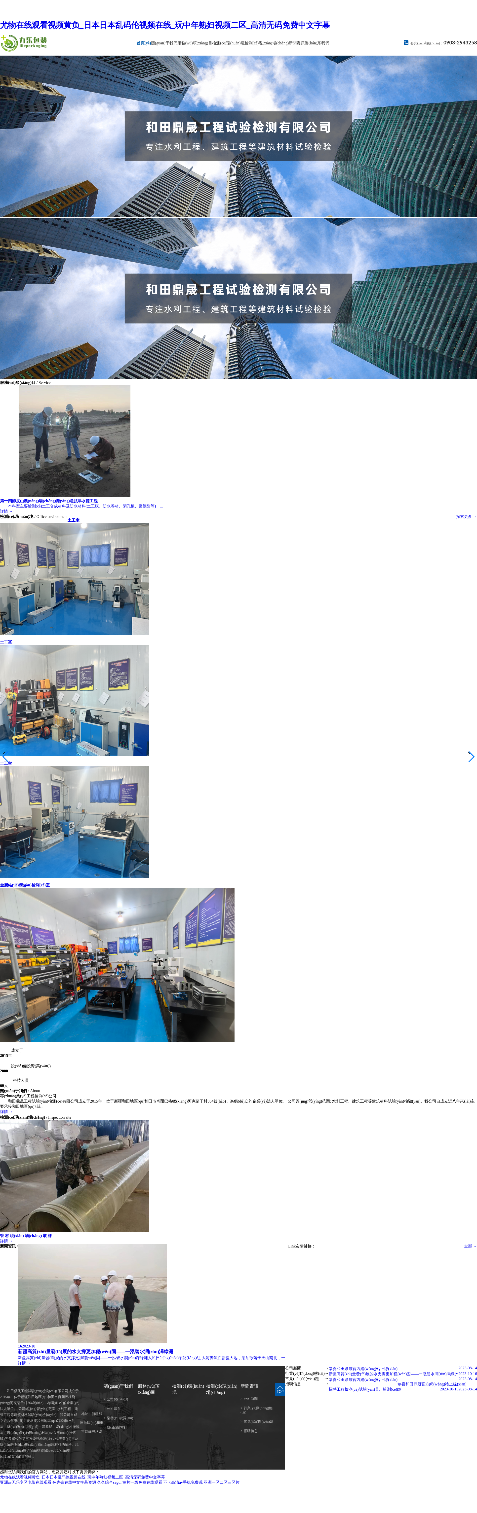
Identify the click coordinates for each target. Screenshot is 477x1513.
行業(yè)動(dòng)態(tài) (256, 1410)
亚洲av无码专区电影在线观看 (25, 1482)
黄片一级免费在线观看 (142, 1482)
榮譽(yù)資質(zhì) (118, 1418)
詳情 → (6, 1112)
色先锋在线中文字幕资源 (74, 1482)
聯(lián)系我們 (317, 43)
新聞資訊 (297, 43)
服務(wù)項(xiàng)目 (194, 43)
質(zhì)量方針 (115, 1427)
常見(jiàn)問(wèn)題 (256, 1421)
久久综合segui (109, 1482)
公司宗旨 (112, 1409)
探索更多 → (466, 516)
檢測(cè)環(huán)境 (228, 43)
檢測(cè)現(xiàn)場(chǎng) (267, 43)
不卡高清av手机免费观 (183, 1482)
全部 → (470, 1246)
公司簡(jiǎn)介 (116, 1399)
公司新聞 (249, 1399)
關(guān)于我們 (164, 43)
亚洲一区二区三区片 (221, 1482)
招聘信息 (249, 1431)
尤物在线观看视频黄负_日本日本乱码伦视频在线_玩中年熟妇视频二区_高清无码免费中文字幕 (165, 25)
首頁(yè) (144, 43)
